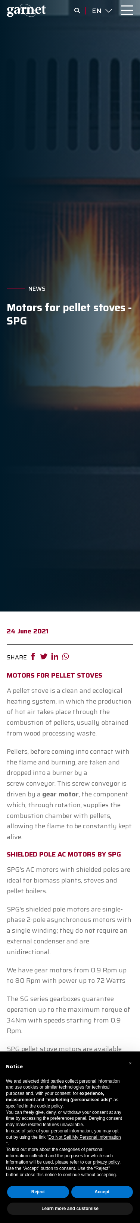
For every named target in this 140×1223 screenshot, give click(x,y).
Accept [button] (101, 1191)
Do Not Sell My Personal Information (85, 1137)
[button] (130, 1063)
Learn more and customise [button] (70, 1208)
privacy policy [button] (106, 1162)
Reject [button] (38, 1191)
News (37, 288)
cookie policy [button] (49, 1106)
